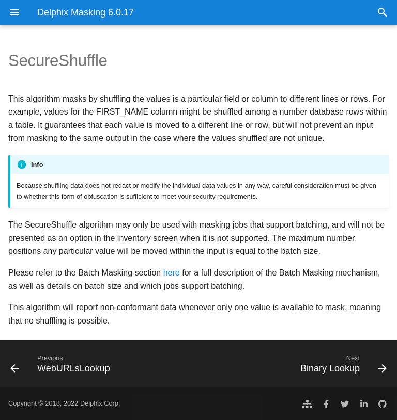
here (171, 272)
